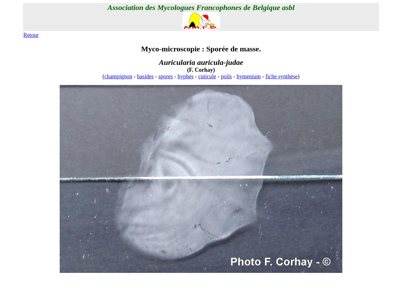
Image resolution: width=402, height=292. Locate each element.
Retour (31, 35)
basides (145, 76)
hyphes (185, 76)
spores (165, 76)
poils (226, 76)
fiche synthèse (281, 76)
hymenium (248, 76)
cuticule (207, 76)
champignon (118, 76)
